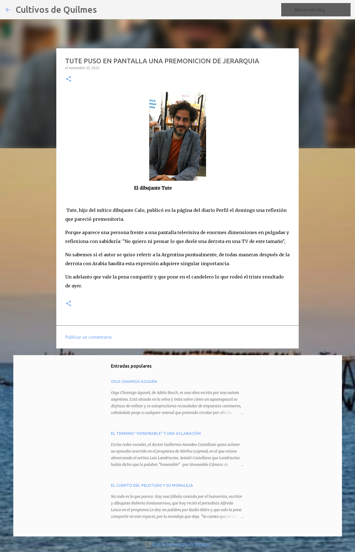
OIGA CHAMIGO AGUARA (134, 381)
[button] (68, 79)
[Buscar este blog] (321, 9)
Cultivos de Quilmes (56, 9)
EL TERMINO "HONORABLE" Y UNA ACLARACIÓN (156, 433)
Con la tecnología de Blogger (178, 544)
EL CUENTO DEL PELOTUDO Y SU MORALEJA (152, 485)
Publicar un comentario (88, 337)
